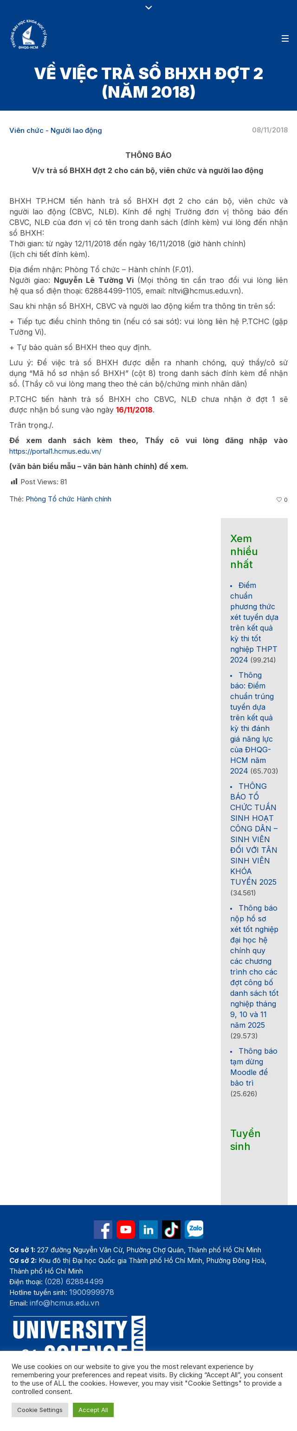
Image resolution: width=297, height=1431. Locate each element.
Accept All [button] (93, 1409)
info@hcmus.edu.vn (64, 1302)
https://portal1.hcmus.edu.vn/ (55, 451)
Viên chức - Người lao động (55, 130)
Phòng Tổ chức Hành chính (68, 498)
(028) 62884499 (74, 1281)
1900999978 (91, 1292)
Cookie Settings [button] (40, 1409)
